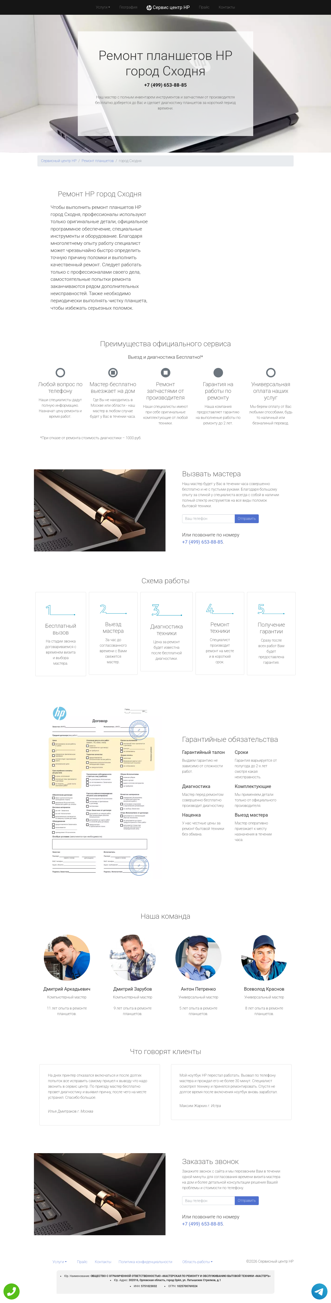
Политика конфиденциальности (145, 1262)
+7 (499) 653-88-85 (165, 85)
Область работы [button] (196, 1262)
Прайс (204, 7)
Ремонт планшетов (98, 161)
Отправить (247, 518)
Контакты (227, 7)
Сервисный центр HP (59, 161)
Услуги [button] (102, 7)
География (128, 7)
